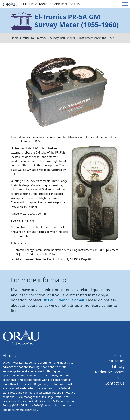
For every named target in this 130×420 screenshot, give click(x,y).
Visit (121, 377)
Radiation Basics (110, 372)
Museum (117, 361)
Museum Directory (34, 38)
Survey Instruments (62, 38)
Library (118, 366)
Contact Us (115, 383)
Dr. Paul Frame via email (63, 300)
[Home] (62, 4)
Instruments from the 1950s (96, 38)
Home (14, 38)
